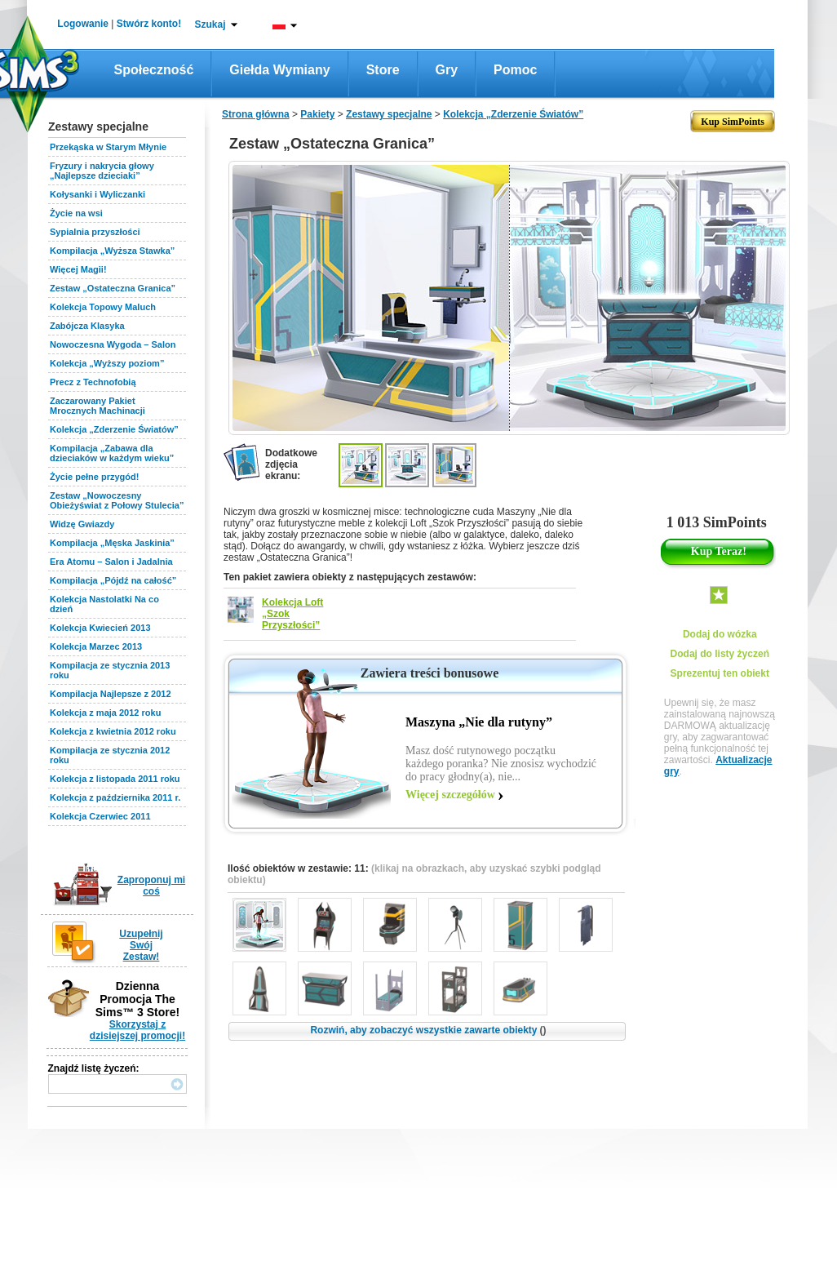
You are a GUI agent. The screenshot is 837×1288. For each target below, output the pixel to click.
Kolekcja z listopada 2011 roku (115, 779)
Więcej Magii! (78, 269)
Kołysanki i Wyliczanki (97, 194)
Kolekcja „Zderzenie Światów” (114, 429)
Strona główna (256, 114)
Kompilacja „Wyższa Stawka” (112, 250)
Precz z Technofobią (93, 382)
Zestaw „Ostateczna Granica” (112, 288)
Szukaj (209, 24)
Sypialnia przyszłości (95, 232)
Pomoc (515, 70)
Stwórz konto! (149, 23)
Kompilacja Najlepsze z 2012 (110, 694)
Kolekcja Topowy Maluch (103, 307)
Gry (447, 70)
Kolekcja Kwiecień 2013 (100, 628)
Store (383, 70)
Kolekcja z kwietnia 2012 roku (113, 731)
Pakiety (317, 114)
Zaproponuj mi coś (151, 885)
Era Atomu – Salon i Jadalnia (111, 561)
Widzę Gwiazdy (82, 524)
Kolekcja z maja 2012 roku (105, 712)
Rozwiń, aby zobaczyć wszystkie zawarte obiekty (428, 1030)
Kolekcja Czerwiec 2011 (100, 816)
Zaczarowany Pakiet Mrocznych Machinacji (97, 405)
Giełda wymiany (279, 70)
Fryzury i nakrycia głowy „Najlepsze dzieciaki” (102, 170)
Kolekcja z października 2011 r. (115, 797)
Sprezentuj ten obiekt (720, 673)
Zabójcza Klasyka (87, 326)
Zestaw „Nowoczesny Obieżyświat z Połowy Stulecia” (117, 500)
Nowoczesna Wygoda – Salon (112, 344)
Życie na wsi (76, 213)
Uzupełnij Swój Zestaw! (140, 945)
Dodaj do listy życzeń (720, 654)
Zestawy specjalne (389, 114)
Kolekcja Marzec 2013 (96, 646)
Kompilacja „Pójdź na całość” (113, 580)
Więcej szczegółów (450, 794)
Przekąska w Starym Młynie (108, 147)
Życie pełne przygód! (94, 477)
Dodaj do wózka (720, 634)
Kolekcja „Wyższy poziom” (107, 363)
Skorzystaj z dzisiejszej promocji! (137, 1030)
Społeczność (154, 70)
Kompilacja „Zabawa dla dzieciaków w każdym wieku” (112, 453)
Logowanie (82, 23)
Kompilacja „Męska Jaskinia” (112, 543)
